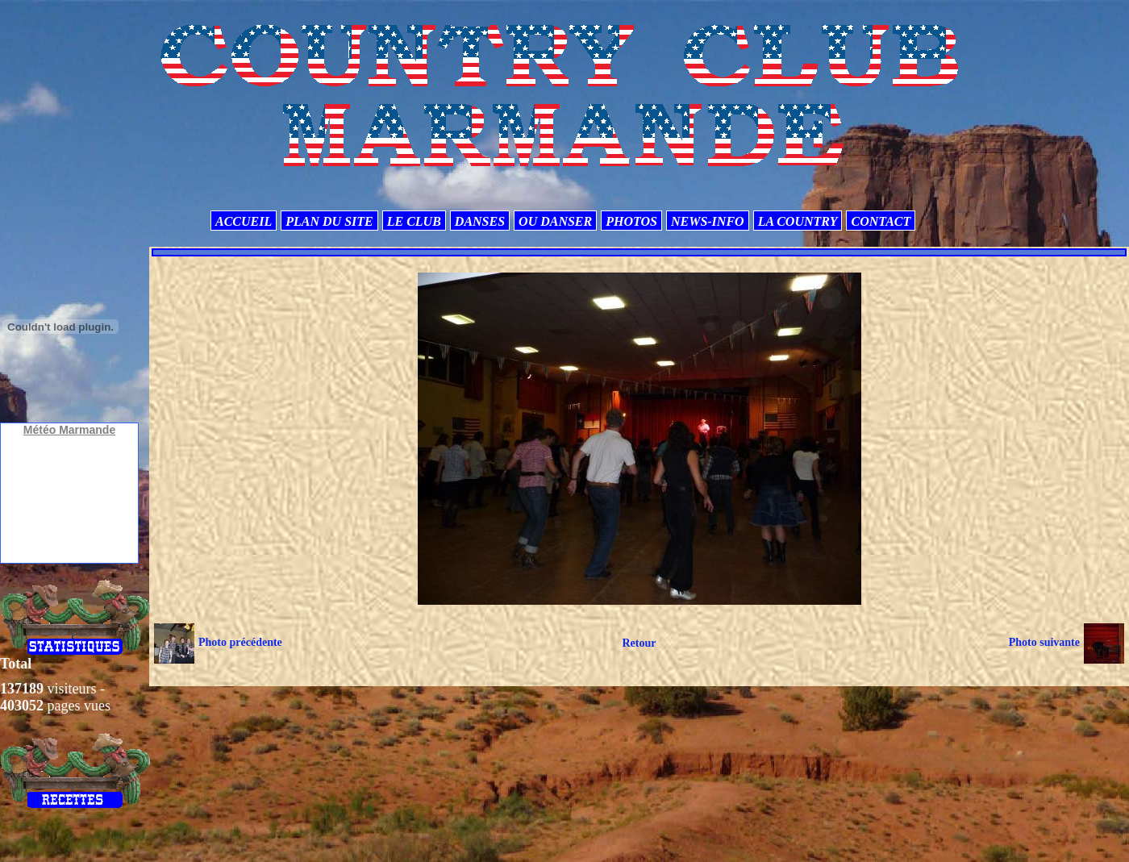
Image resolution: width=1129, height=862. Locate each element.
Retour (639, 643)
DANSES (480, 221)
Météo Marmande (69, 429)
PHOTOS (631, 221)
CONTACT (880, 221)
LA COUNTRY (798, 221)
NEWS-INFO (707, 221)
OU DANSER (555, 221)
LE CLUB (414, 221)
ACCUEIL (243, 221)
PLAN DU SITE (329, 221)
